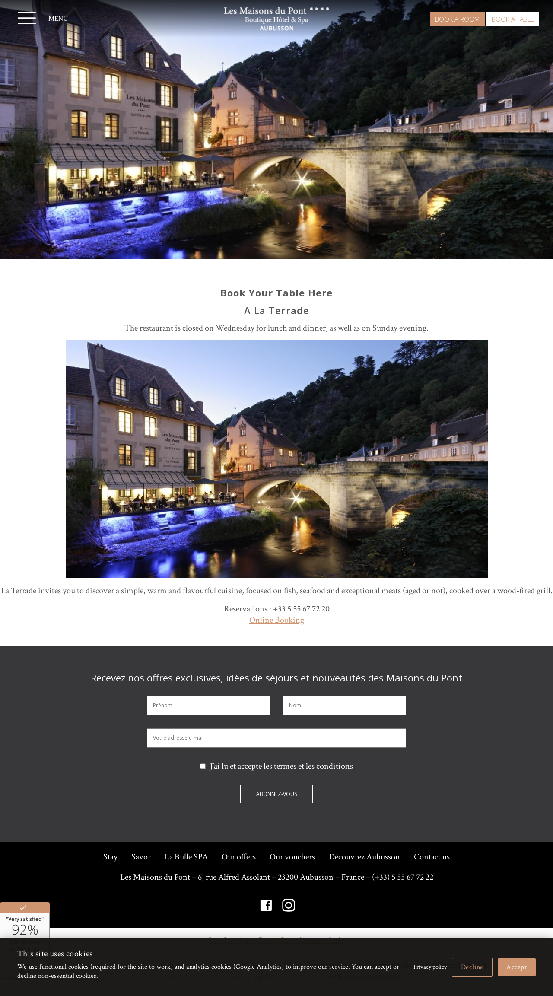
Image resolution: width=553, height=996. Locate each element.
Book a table (513, 19)
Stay (110, 856)
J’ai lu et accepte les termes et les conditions (276, 766)
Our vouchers (292, 856)
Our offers (239, 856)
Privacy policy (430, 967)
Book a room (457, 19)
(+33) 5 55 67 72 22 (402, 877)
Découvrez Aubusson (364, 856)
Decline (472, 967)
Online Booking (276, 620)
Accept (516, 967)
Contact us (432, 856)
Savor (141, 856)
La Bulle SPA (186, 856)
